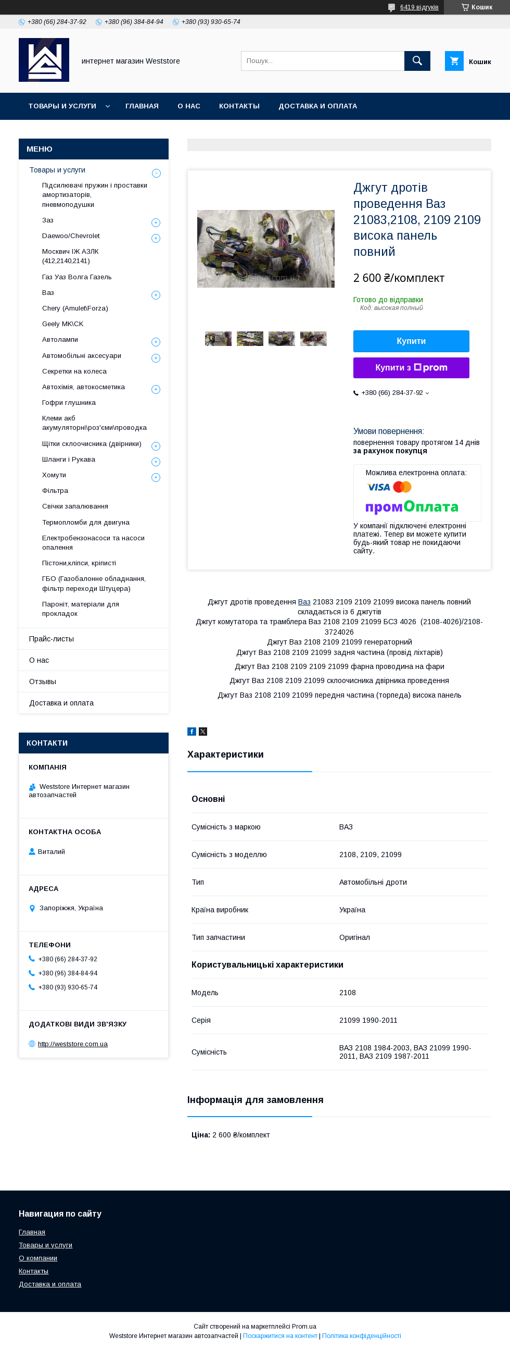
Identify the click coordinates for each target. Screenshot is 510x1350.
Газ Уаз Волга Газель (77, 277)
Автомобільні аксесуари (81, 356)
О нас (188, 106)
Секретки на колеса (74, 371)
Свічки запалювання (75, 506)
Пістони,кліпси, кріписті (79, 563)
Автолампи (60, 339)
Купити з (411, 368)
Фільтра (55, 490)
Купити (411, 341)
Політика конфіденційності (361, 1336)
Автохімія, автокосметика (83, 387)
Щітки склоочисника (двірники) (92, 444)
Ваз (304, 602)
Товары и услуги (62, 106)
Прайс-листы (51, 639)
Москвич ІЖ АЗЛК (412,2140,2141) (70, 256)
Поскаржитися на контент (280, 1336)
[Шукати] (417, 61)
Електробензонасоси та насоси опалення (93, 542)
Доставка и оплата (317, 106)
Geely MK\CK (62, 324)
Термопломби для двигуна (86, 522)
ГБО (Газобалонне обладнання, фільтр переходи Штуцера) (94, 583)
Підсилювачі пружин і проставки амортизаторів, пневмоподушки (94, 194)
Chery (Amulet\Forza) (75, 308)
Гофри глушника (69, 402)
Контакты (239, 106)
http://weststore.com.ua (73, 1044)
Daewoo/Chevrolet (70, 236)
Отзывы (42, 681)
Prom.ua (304, 1326)
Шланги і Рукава (68, 459)
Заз (48, 220)
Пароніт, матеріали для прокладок (80, 608)
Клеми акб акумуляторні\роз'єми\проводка (94, 422)
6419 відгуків (419, 7)
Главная (142, 106)
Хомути (54, 475)
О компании (38, 1258)
